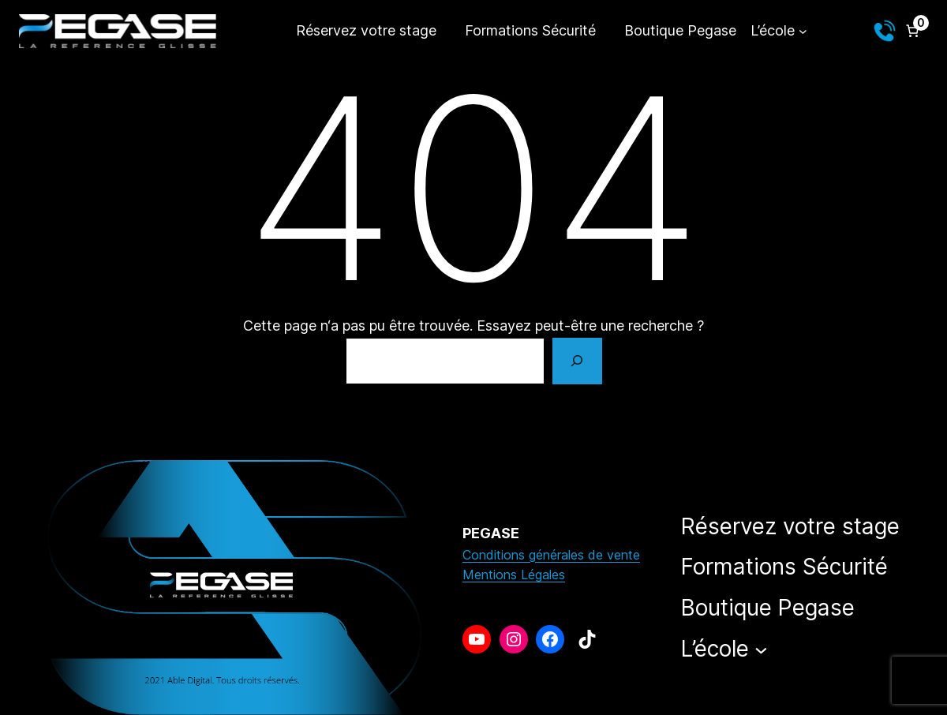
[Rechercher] (576, 361)
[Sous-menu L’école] (778, 31)
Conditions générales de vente (551, 555)
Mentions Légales (513, 574)
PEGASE (490, 533)
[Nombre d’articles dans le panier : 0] (912, 31)
